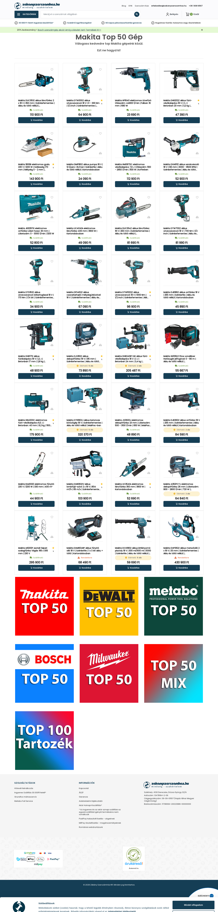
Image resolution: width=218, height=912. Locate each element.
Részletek (43, 905)
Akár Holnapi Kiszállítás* (90, 805)
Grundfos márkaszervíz (25, 797)
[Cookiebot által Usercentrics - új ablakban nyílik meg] (19, 906)
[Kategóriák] (26, 14)
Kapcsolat (84, 788)
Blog (124, 5)
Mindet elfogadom (193, 890)
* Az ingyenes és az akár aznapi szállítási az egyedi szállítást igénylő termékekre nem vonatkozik (100, 812)
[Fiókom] (172, 14)
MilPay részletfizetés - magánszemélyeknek (100, 823)
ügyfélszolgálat (84, 23)
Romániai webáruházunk (91, 827)
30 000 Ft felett (26, 23)
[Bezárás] (202, 30)
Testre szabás (194, 900)
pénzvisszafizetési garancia (128, 23)
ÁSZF (81, 792)
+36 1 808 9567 (195, 5)
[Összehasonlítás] (52, 89)
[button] (36, 120)
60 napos (109, 23)
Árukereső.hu (133, 868)
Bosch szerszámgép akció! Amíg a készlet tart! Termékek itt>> (69, 29)
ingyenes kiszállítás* (43, 23)
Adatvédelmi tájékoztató (91, 801)
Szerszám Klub (142, 5)
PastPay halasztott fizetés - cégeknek (97, 819)
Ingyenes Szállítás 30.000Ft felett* (30, 792)
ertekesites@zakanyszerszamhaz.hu (168, 5)
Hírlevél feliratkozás (23, 788)
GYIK (130, 5)
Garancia (83, 797)
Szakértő (71, 23)
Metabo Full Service (23, 801)
